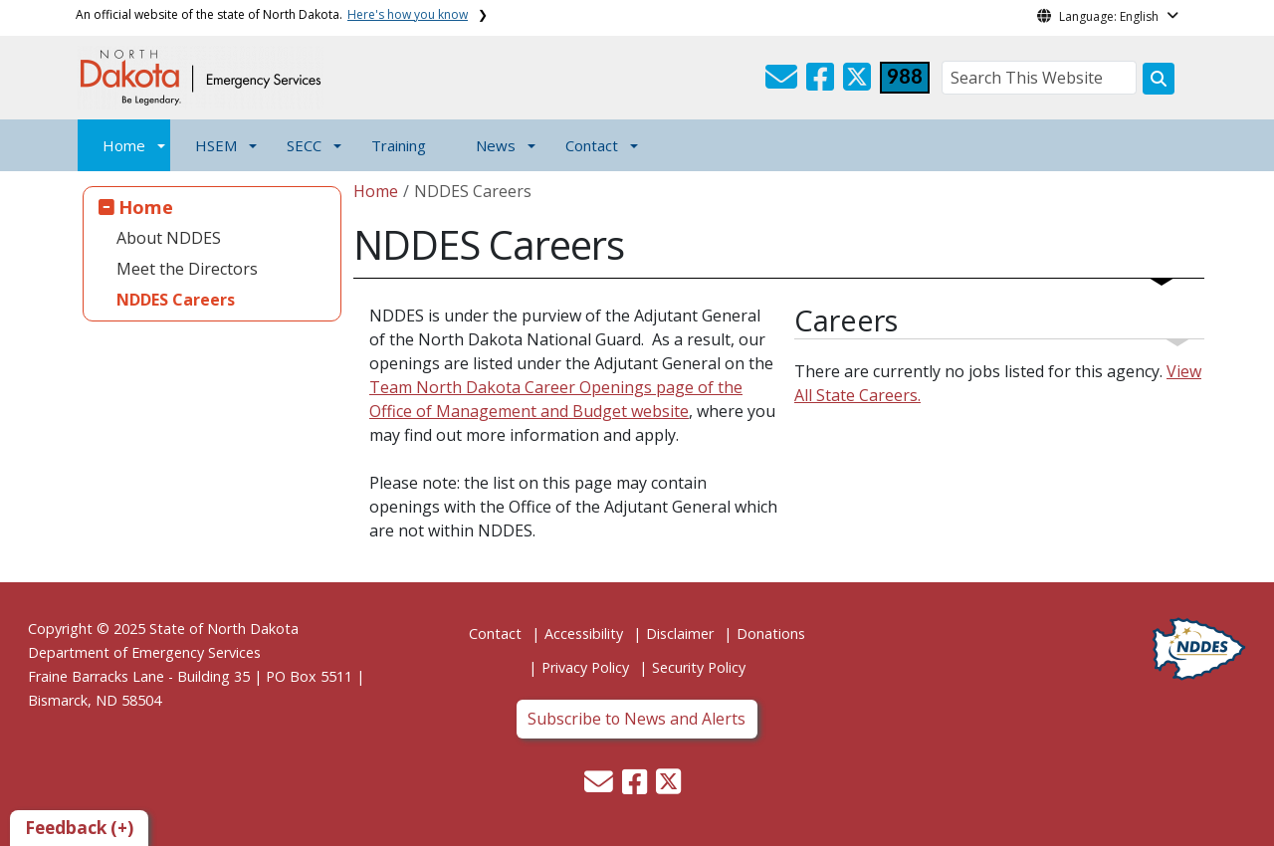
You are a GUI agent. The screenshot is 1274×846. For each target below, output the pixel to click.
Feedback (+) (79, 827)
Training (398, 145)
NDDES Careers (175, 300)
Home (124, 145)
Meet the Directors (187, 269)
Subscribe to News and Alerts (636, 719)
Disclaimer (680, 633)
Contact (495, 633)
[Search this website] (1158, 79)
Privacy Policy (585, 667)
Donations (771, 633)
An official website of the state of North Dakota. (272, 14)
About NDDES (168, 238)
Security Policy (698, 667)
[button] (783, 83)
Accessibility (583, 633)
